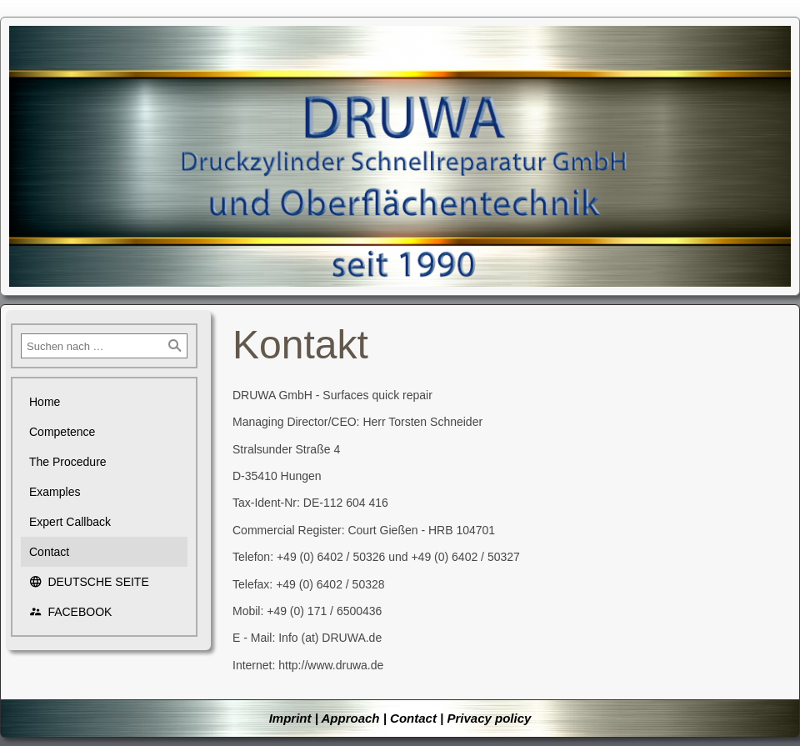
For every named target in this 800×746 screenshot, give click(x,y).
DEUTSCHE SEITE (89, 581)
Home (44, 401)
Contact (49, 551)
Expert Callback (70, 521)
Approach (350, 718)
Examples (54, 491)
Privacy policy (489, 718)
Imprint (290, 718)
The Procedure (68, 461)
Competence (62, 431)
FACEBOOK (70, 611)
